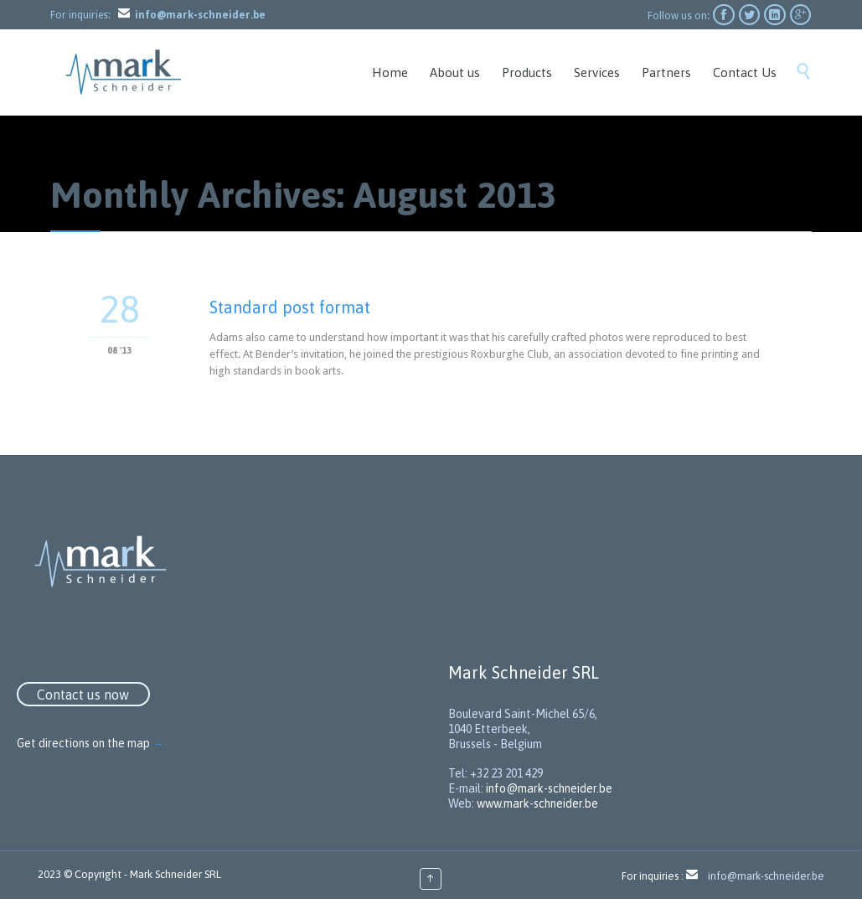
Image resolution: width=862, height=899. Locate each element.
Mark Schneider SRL (175, 874)
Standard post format (289, 307)
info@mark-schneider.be (549, 788)
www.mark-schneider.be (537, 803)
